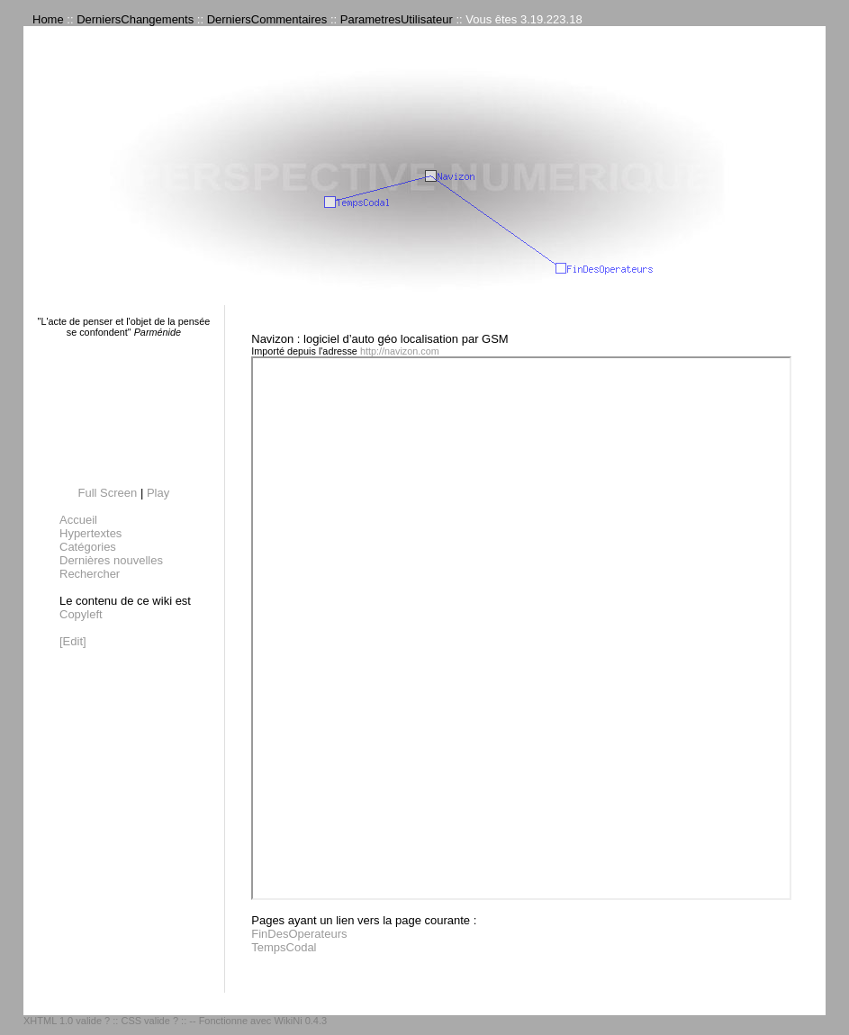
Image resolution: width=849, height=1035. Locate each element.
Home (48, 19)
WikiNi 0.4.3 (300, 1020)
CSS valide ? (149, 1020)
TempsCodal (283, 947)
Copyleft (81, 614)
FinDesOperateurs (299, 933)
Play (158, 493)
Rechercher (89, 573)
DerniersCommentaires (267, 19)
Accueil (78, 519)
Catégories (87, 547)
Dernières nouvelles (111, 560)
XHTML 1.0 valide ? (66, 1020)
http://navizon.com (399, 351)
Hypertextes (90, 533)
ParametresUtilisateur (396, 19)
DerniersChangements (135, 19)
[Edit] (72, 641)
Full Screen (108, 493)
